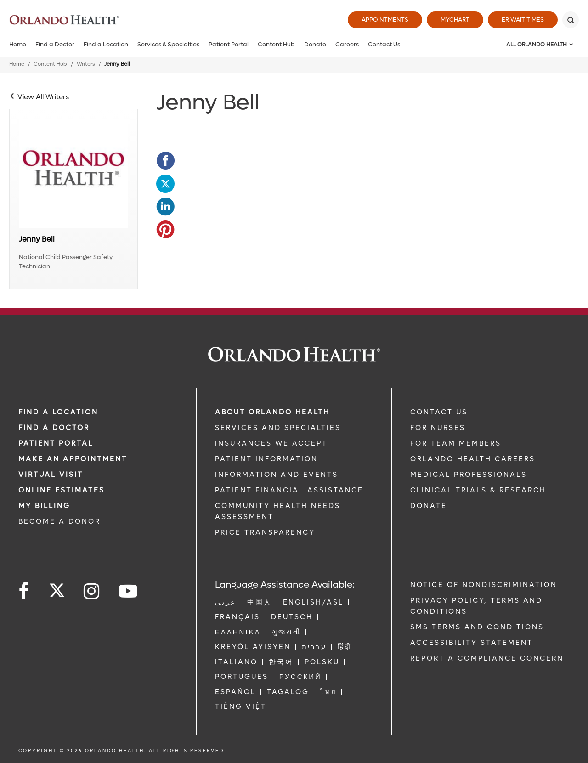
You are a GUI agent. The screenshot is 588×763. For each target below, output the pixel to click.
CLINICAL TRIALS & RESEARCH (478, 490)
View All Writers (43, 97)
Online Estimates (61, 490)
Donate (315, 44)
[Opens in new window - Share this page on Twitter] (165, 184)
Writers (86, 64)
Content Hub (276, 44)
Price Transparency (265, 532)
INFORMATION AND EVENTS (276, 474)
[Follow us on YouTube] (129, 591)
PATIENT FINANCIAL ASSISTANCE (289, 490)
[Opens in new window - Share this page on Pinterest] (165, 229)
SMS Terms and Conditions (477, 627)
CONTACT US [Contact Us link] (439, 412)
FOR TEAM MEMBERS (455, 443)
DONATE (428, 505)
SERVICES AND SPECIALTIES (278, 427)
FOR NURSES (437, 427)
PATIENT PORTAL (55, 443)
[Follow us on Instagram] (92, 591)
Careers (347, 44)
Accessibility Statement (471, 642)
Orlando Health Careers (472, 458)
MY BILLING (44, 505)
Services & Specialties (168, 44)
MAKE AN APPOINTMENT (72, 458)
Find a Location (106, 44)
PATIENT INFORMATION (266, 458)
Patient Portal (229, 44)
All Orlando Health (536, 44)
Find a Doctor (54, 44)
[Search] (570, 19)
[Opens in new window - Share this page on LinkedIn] (165, 207)
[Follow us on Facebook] (24, 591)
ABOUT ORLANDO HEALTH (272, 412)
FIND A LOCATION (58, 412)
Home (17, 44)
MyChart (455, 19)
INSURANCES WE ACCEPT (271, 443)
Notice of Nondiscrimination (483, 584)
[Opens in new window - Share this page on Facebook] (165, 161)
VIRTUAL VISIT (50, 474)
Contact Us (384, 44)
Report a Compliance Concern (487, 658)
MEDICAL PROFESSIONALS (468, 474)
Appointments (385, 19)
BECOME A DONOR (59, 521)
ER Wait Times (523, 19)
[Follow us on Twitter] (57, 587)
